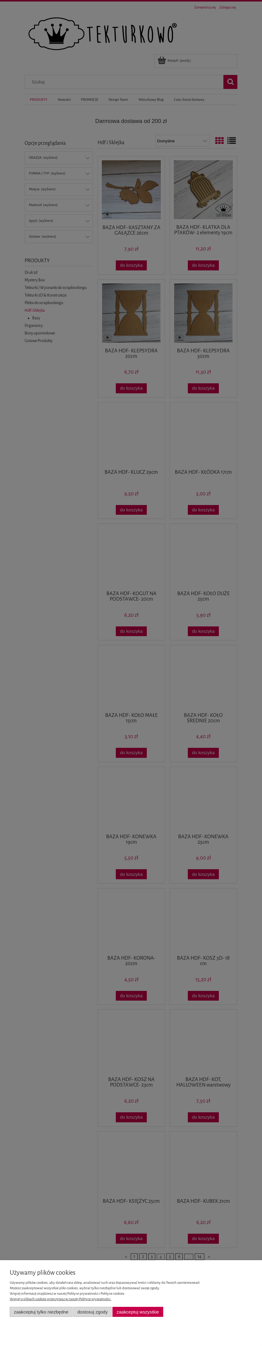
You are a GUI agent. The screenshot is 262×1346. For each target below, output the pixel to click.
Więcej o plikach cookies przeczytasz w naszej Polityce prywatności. (60, 1299)
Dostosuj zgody (92, 1311)
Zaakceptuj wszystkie (138, 1311)
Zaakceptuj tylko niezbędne (41, 1311)
